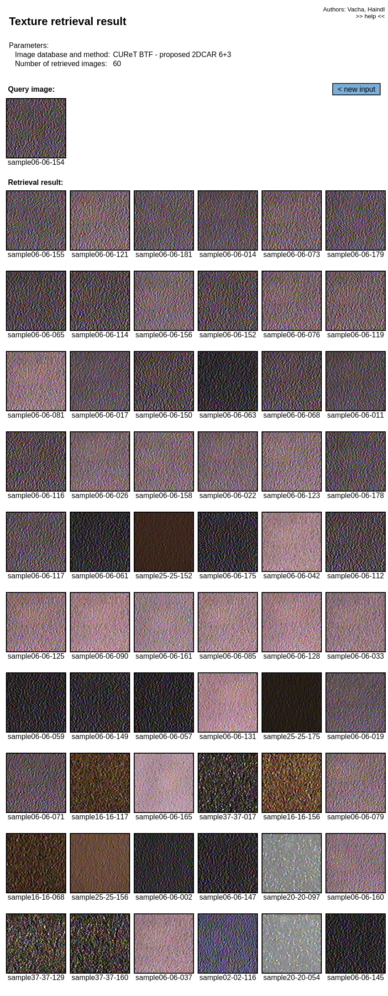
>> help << (370, 16)
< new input (356, 89)
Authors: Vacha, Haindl (354, 9)
